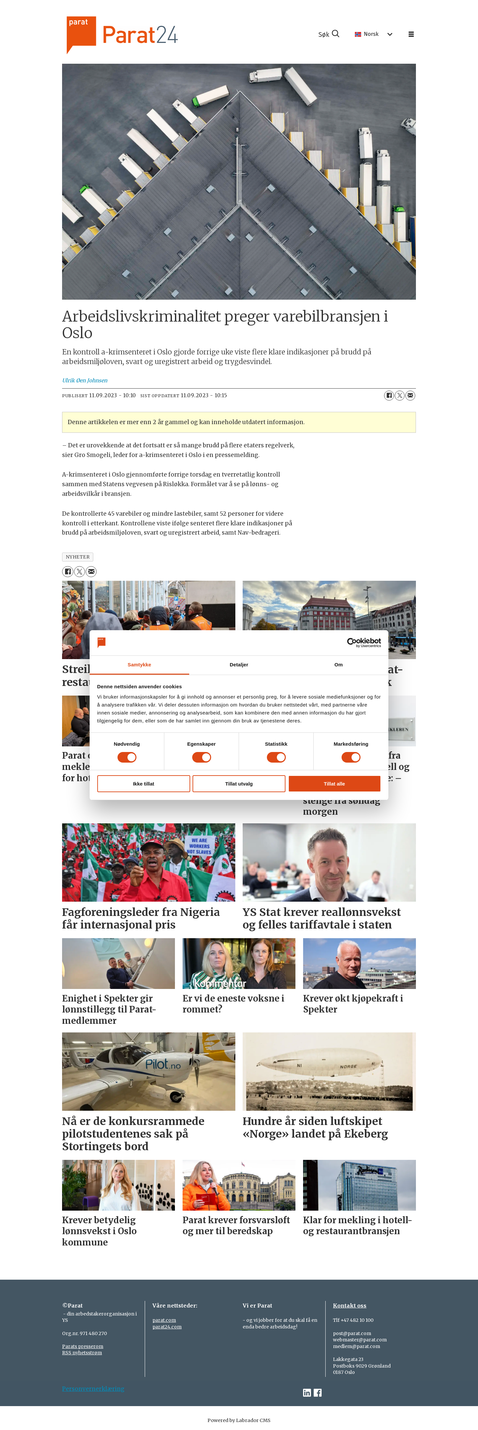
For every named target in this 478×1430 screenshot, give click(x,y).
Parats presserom (82, 1346)
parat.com (164, 1320)
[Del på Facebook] (389, 396)
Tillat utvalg (239, 784)
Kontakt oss (349, 1305)
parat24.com (167, 1327)
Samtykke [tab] (139, 664)
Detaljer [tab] (239, 664)
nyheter (78, 557)
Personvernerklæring (93, 1388)
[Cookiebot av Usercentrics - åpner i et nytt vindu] (352, 643)
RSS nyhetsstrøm (82, 1353)
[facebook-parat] (318, 1393)
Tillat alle (334, 784)
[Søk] (329, 34)
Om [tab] (338, 664)
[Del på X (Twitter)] (400, 396)
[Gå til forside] (140, 34)
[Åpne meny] (411, 34)
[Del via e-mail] (410, 396)
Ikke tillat (143, 784)
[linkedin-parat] (307, 1393)
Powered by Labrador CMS (239, 1420)
